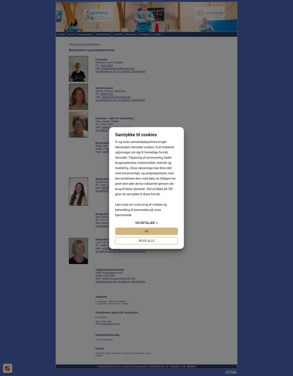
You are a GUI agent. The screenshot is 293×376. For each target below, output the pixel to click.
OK (146, 231)
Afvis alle (146, 241)
